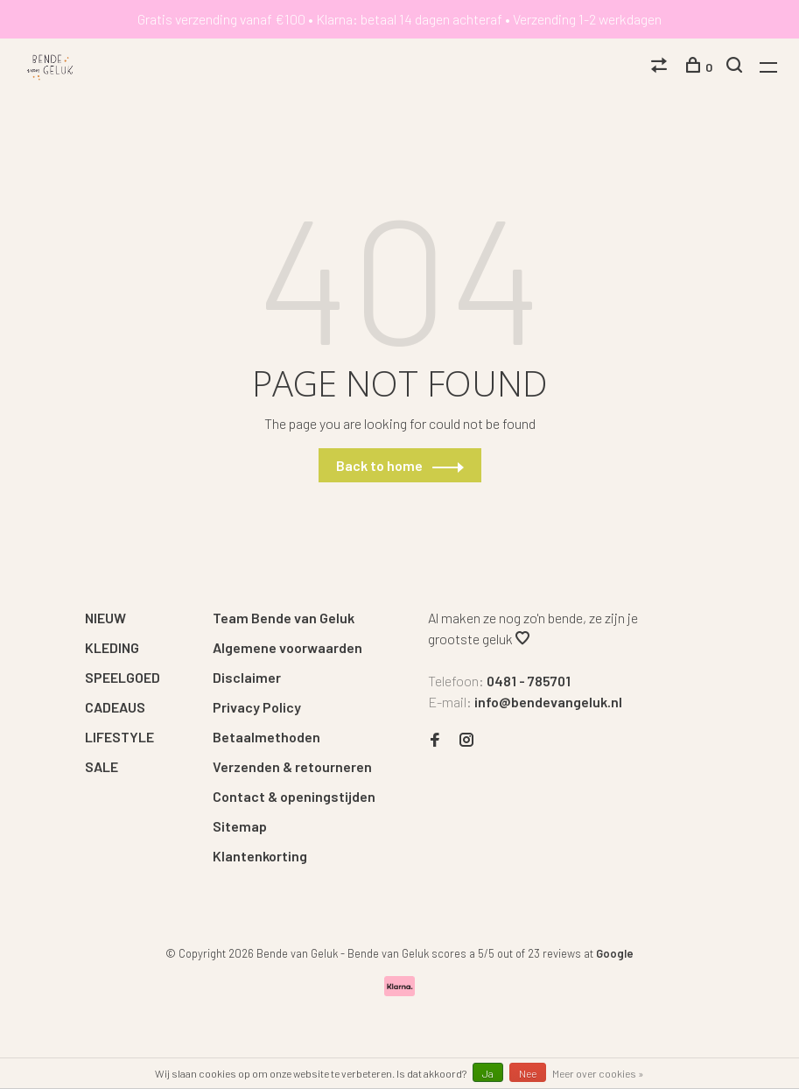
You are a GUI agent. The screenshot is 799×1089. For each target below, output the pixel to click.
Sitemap (240, 826)
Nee (527, 1073)
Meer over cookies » (598, 1073)
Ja (488, 1073)
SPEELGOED (122, 677)
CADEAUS (115, 707)
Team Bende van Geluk (283, 617)
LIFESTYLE (119, 736)
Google (615, 953)
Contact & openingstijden (294, 796)
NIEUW (105, 617)
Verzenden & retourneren (292, 766)
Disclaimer (247, 677)
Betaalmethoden (266, 736)
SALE (101, 766)
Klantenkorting (260, 855)
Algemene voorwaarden (287, 647)
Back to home (379, 465)
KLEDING (112, 647)
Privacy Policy (257, 707)
